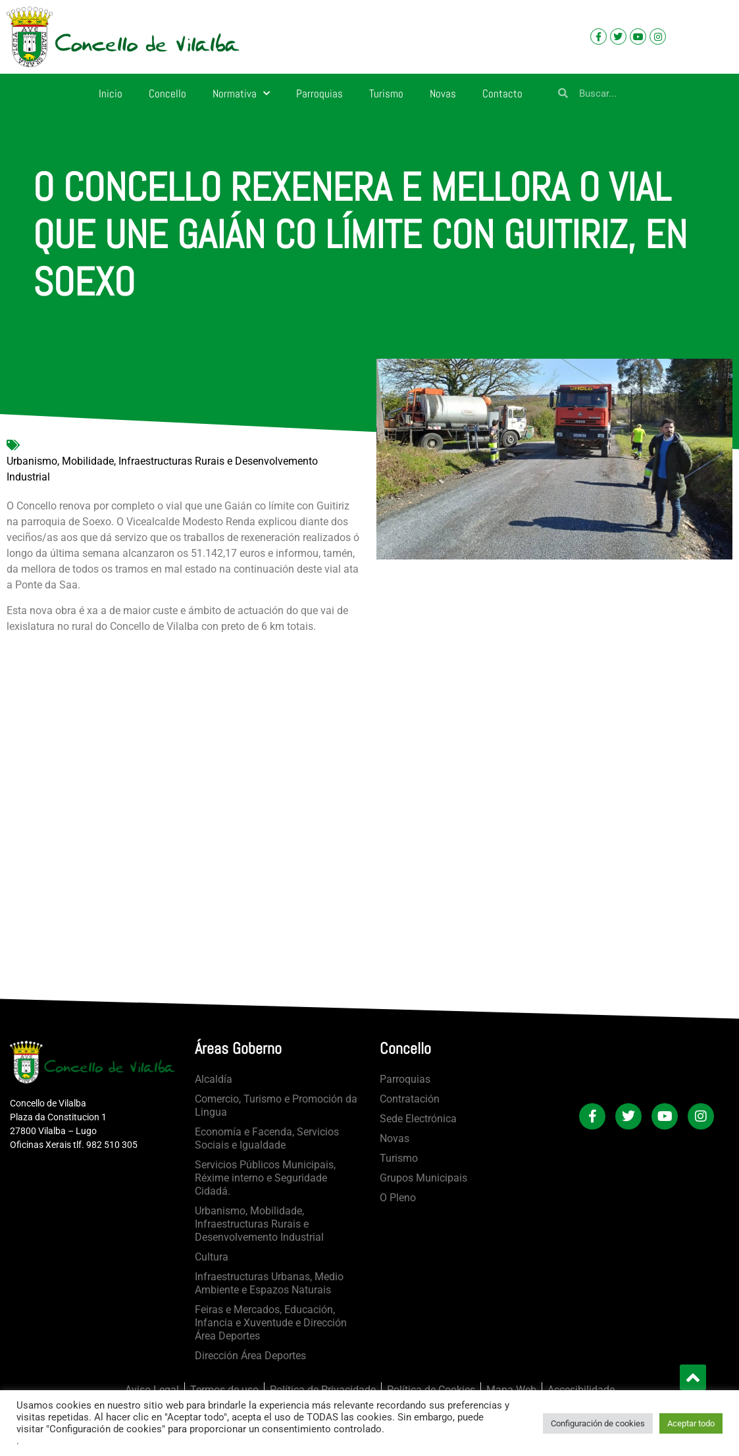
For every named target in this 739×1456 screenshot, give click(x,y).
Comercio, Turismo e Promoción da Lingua (276, 1105)
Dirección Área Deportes (250, 1355)
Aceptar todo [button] (691, 1423)
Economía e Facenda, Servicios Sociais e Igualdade (267, 1138)
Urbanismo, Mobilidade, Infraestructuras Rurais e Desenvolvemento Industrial (162, 469)
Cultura (211, 1257)
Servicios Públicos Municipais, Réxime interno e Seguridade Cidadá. (265, 1177)
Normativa (241, 93)
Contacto (502, 93)
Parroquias (319, 93)
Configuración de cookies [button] (598, 1423)
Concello (167, 93)
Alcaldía (213, 1079)
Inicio (110, 93)
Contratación (410, 1099)
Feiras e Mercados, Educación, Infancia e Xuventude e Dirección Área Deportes (271, 1322)
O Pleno (398, 1197)
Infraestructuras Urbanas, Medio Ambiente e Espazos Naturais (269, 1283)
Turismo (386, 93)
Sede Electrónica (418, 1118)
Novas (443, 93)
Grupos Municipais (423, 1178)
